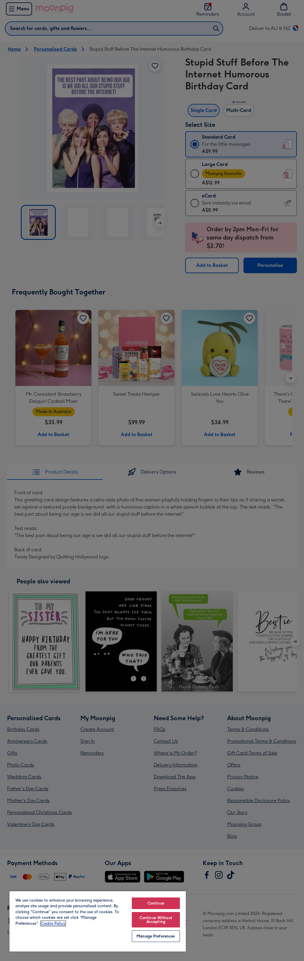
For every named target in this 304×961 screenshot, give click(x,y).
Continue (156, 903)
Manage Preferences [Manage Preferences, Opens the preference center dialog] (156, 936)
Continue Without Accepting (156, 920)
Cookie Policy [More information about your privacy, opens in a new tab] (53, 923)
